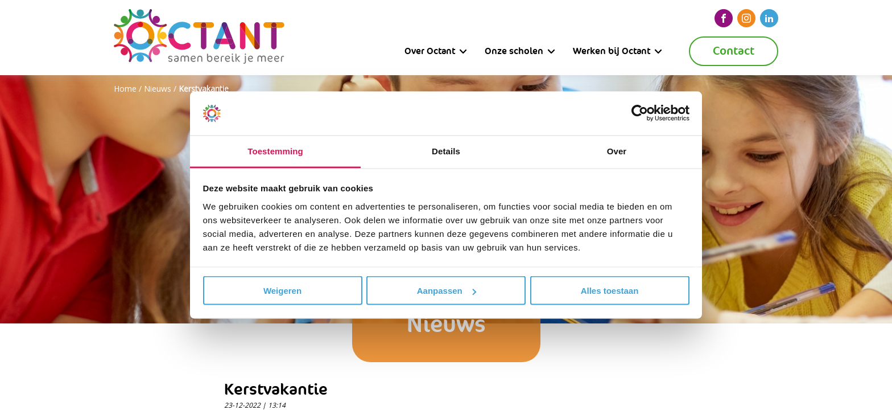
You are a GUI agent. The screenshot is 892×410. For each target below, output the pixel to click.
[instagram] (746, 18)
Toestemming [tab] (275, 150)
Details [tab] (446, 150)
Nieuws (157, 88)
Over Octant (429, 51)
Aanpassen (446, 291)
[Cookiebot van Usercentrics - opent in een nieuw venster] (639, 113)
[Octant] (199, 37)
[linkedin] (769, 18)
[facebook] (724, 18)
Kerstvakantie (204, 88)
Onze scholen (514, 51)
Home (125, 88)
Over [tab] (617, 150)
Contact (733, 51)
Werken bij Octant (611, 51)
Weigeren (282, 291)
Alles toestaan (610, 291)
